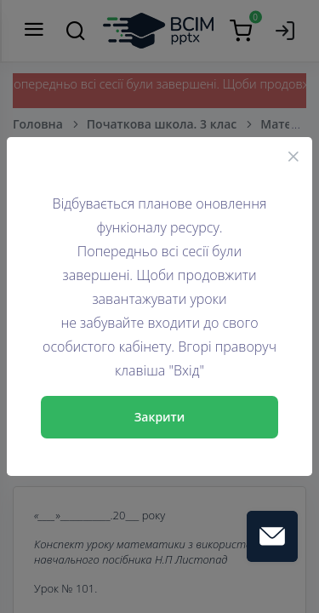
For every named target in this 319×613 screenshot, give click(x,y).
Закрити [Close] (159, 417)
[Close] (293, 156)
